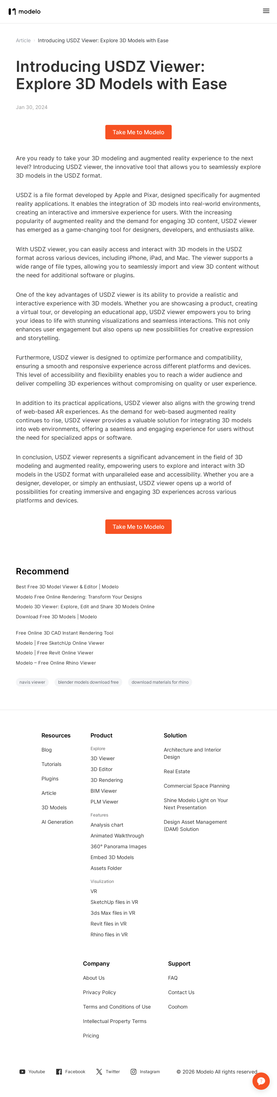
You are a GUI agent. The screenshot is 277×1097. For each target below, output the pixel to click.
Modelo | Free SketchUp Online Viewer (60, 643)
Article (48, 793)
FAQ (173, 978)
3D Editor (102, 769)
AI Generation (57, 822)
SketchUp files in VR (114, 902)
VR (94, 891)
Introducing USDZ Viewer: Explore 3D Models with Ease (103, 40)
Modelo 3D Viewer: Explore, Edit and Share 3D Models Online (85, 606)
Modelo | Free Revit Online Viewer (54, 653)
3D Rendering (107, 780)
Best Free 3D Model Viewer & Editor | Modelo (67, 586)
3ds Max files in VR (113, 913)
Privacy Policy (99, 992)
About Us (94, 978)
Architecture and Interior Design (192, 753)
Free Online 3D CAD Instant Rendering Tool (64, 633)
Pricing (91, 1035)
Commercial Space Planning (197, 786)
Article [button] (23, 40)
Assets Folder (106, 868)
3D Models (54, 807)
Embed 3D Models (112, 857)
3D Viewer (103, 758)
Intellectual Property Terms (114, 1021)
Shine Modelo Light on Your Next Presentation (196, 803)
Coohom (178, 1007)
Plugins (49, 778)
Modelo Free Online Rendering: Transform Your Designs (79, 597)
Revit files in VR (109, 923)
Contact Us (181, 992)
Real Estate (177, 771)
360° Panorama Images (118, 846)
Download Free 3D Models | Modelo (56, 616)
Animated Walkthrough (117, 835)
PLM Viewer (104, 801)
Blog (46, 749)
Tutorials (51, 764)
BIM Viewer (104, 791)
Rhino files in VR (109, 934)
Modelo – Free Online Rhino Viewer (56, 663)
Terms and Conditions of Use (117, 1007)
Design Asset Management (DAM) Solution (195, 825)
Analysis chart (107, 825)
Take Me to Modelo (138, 132)
